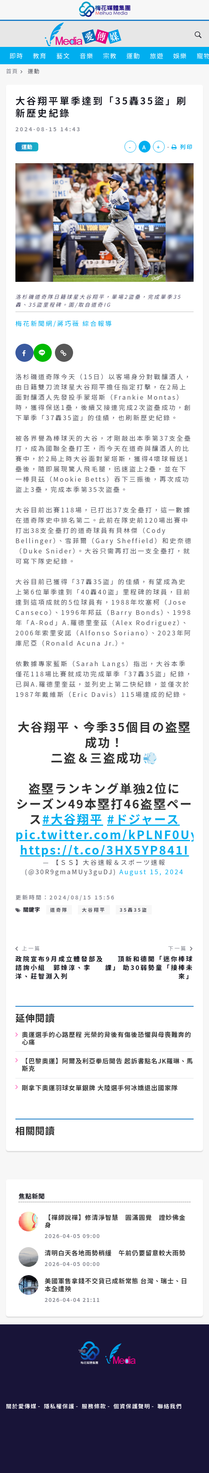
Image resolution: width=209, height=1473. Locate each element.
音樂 (87, 55)
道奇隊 (59, 909)
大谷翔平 (94, 909)
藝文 (63, 55)
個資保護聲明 (132, 1406)
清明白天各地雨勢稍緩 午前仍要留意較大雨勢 (115, 1252)
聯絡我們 (170, 1406)
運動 (133, 55)
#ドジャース (143, 818)
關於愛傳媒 (21, 1406)
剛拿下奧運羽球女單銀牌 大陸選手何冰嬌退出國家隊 (100, 1087)
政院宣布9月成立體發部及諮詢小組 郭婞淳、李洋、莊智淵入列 (59, 967)
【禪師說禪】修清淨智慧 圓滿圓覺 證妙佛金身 (115, 1220)
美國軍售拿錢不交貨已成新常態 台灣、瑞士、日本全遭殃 (116, 1284)
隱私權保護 (59, 1406)
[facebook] (24, 353)
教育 (40, 55)
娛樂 (180, 55)
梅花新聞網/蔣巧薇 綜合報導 (64, 323)
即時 (16, 55)
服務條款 (94, 1406)
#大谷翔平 (72, 818)
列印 (182, 147)
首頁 (12, 71)
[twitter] (43, 353)
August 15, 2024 (151, 871)
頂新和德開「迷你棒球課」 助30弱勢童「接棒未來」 (149, 967)
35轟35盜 (134, 909)
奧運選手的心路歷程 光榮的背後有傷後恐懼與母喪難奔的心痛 (107, 1038)
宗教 (110, 55)
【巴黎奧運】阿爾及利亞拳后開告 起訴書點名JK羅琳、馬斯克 (107, 1064)
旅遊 (157, 55)
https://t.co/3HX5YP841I (104, 849)
